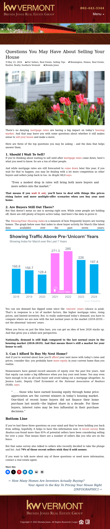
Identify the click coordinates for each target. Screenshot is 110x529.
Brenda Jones (52, 65)
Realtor (9, 65)
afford (55, 357)
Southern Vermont (30, 65)
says (68, 175)
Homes (87, 62)
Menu (97, 14)
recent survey (90, 429)
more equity (60, 360)
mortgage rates (39, 130)
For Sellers (33, 62)
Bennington (76, 62)
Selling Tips (59, 62)
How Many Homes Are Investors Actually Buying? (46, 480)
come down (71, 168)
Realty (17, 65)
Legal (75, 522)
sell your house (24, 137)
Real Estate (46, 62)
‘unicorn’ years (75, 309)
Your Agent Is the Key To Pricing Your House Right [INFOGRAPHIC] (65, 487)
